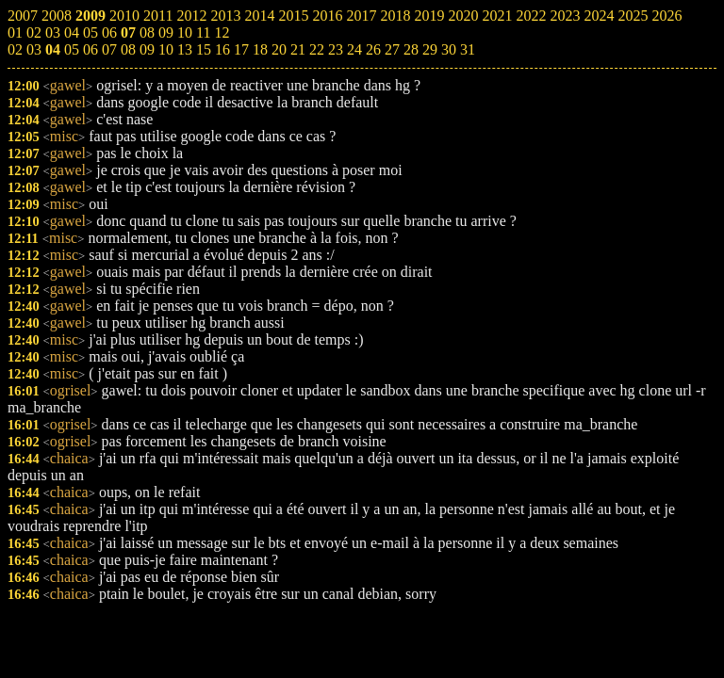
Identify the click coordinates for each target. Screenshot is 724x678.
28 (411, 49)
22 (316, 49)
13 (184, 49)
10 (165, 49)
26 (373, 49)
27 (392, 49)
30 (448, 49)
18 (260, 49)
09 (147, 49)
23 (335, 49)
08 (128, 49)
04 (52, 49)
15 (203, 49)
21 (297, 49)
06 (90, 49)
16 (222, 49)
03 (33, 49)
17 (241, 49)
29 (429, 49)
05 (71, 49)
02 (15, 49)
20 (279, 49)
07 (109, 49)
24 (354, 49)
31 (467, 49)
